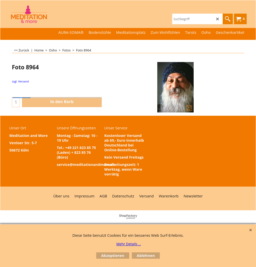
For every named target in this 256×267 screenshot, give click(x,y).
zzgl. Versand (20, 81)
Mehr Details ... (128, 244)
